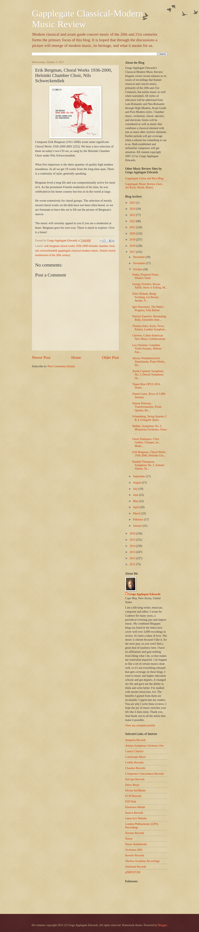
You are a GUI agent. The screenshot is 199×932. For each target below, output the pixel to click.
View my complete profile (140, 725)
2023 (133, 215)
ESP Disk (130, 801)
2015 (133, 539)
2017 (133, 251)
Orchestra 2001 (134, 849)
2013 (133, 552)
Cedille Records (134, 762)
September (139, 476)
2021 (133, 227)
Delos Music (132, 784)
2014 (133, 545)
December (139, 257)
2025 (133, 202)
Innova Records (134, 812)
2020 (133, 233)
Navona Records (134, 833)
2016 (133, 533)
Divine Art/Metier (135, 790)
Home (76, 357)
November (139, 263)
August (137, 482)
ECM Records (133, 796)
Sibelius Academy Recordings (142, 861)
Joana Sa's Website (136, 818)
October (138, 269)
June (136, 494)
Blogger (162, 925)
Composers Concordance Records (144, 773)
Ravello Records (134, 855)
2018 (133, 245)
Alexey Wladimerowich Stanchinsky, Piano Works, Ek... (148, 362)
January (138, 525)
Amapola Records (135, 740)
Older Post (110, 357)
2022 (133, 221)
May (136, 501)
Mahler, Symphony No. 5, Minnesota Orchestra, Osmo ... (149, 429)
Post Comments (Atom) (61, 366)
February (138, 519)
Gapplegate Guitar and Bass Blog (144, 178)
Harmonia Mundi (135, 807)
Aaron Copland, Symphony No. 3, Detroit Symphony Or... (148, 375)
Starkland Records (135, 866)
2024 (133, 208)
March (137, 513)
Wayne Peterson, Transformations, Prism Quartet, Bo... (147, 407)
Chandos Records (135, 768)
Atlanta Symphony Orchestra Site (144, 745)
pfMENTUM (132, 872)
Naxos (128, 838)
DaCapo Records (135, 779)
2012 (133, 558)
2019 (133, 239)
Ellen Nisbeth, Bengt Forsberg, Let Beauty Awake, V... (145, 297)
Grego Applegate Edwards (144, 594)
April (136, 507)
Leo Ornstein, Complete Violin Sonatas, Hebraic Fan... (147, 349)
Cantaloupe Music (135, 756)
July (136, 488)
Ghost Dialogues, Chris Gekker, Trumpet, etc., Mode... (146, 442)
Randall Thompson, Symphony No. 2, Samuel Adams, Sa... (148, 465)
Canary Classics (134, 751)
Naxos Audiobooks (136, 844)
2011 (133, 564)
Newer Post (41, 357)
